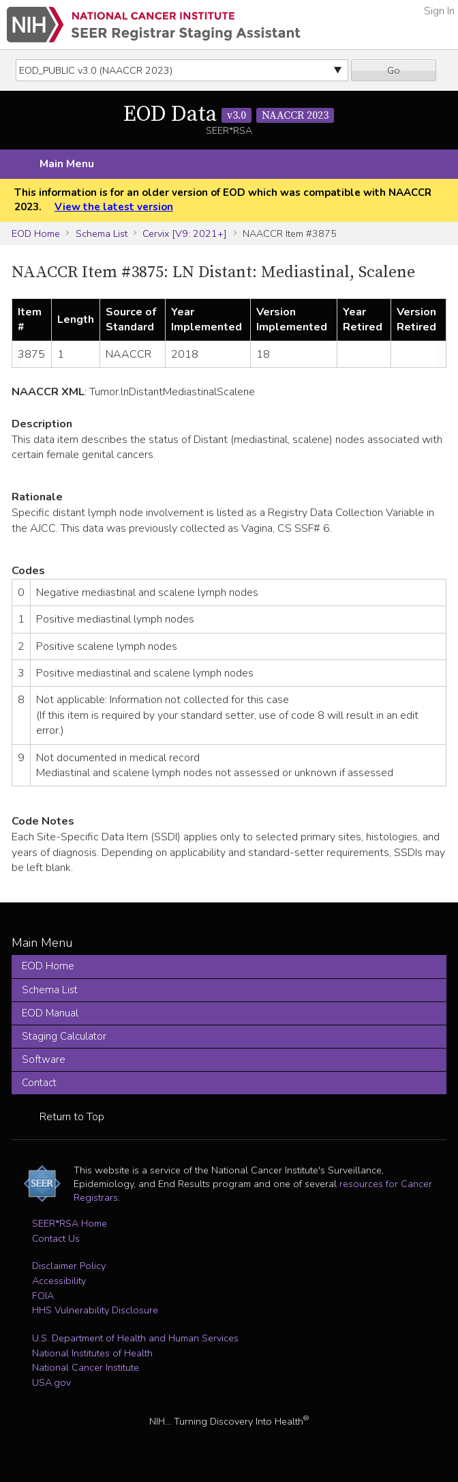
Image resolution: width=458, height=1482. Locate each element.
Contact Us (56, 1238)
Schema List (101, 233)
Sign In (439, 10)
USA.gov (51, 1382)
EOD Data (228, 114)
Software (43, 1059)
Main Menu (67, 163)
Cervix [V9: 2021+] (184, 233)
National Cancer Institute (85, 1367)
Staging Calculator (64, 1036)
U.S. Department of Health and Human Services (135, 1338)
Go (393, 70)
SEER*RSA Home (69, 1223)
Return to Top (72, 1116)
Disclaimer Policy (69, 1265)
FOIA (43, 1295)
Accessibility (59, 1280)
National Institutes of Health (92, 1353)
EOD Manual (50, 1013)
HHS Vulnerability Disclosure (95, 1310)
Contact (39, 1082)
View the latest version (114, 207)
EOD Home (36, 233)
